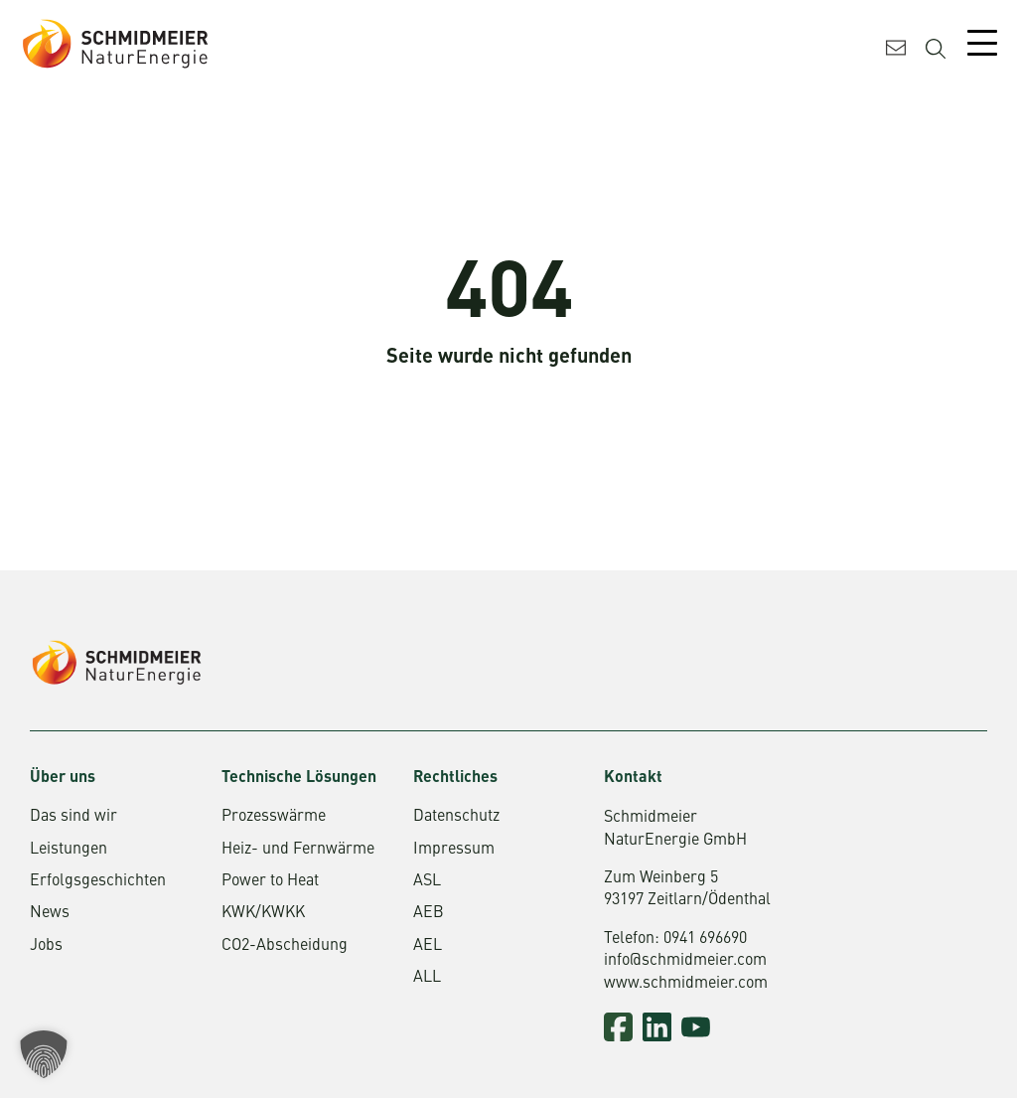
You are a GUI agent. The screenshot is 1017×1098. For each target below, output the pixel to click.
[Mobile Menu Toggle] (982, 43)
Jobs (46, 946)
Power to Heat (270, 881)
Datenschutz (456, 817)
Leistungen (68, 850)
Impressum (454, 850)
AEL (427, 946)
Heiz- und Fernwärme (297, 850)
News (50, 913)
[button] (43, 1054)
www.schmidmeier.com (686, 984)
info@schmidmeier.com (685, 961)
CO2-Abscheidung (284, 946)
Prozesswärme (273, 817)
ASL (427, 881)
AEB (428, 913)
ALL (427, 978)
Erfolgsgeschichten (98, 881)
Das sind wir (73, 817)
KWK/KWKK (263, 913)
